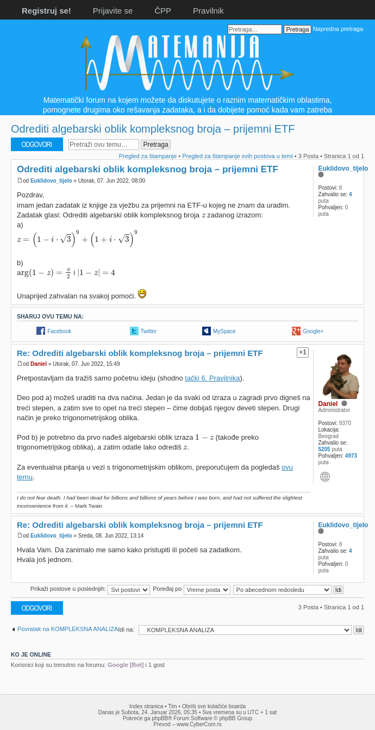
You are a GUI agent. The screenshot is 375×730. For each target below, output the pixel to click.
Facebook (59, 331)
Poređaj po (191, 588)
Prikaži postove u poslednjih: (90, 588)
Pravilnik (208, 10)
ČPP (162, 10)
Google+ (313, 331)
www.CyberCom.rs (199, 724)
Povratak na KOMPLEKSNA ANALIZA (67, 629)
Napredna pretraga (338, 29)
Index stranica (146, 706)
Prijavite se (113, 10)
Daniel (38, 364)
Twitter (149, 331)
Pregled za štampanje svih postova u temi (237, 156)
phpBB (160, 718)
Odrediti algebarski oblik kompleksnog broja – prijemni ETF (153, 129)
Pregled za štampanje (148, 156)
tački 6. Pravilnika (212, 378)
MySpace (224, 331)
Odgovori (37, 144)
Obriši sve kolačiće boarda (214, 706)
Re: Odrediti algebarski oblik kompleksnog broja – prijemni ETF (140, 353)
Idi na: (126, 629)
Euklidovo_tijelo (51, 181)
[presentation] (203, 215)
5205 (324, 449)
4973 (351, 456)
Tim (172, 706)
